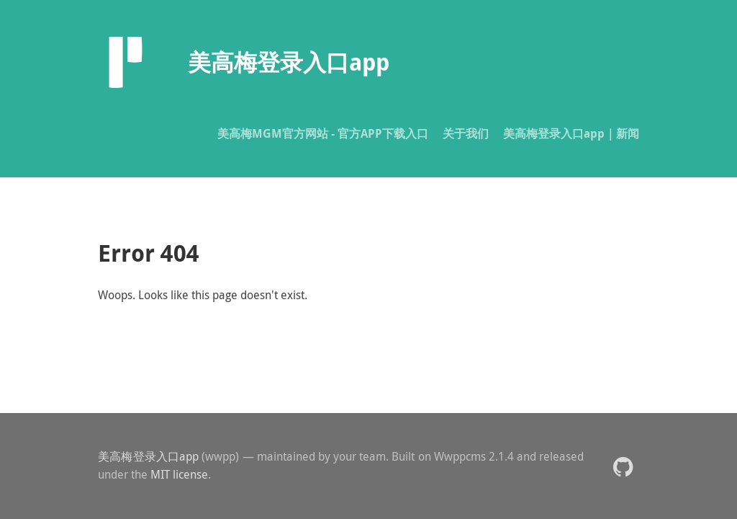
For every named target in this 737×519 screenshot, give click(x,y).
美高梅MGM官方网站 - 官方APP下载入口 (322, 133)
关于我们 (466, 133)
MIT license (179, 474)
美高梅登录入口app (148, 456)
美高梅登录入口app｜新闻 (571, 133)
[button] (623, 466)
